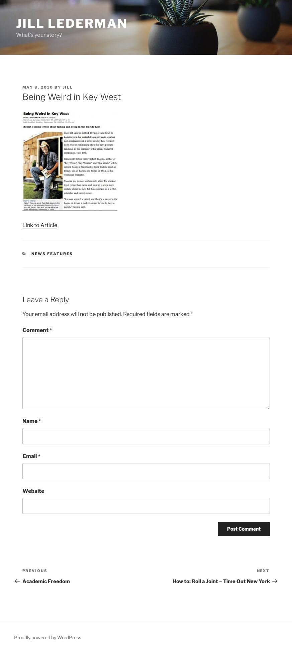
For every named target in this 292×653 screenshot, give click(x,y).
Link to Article (39, 225)
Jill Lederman (71, 23)
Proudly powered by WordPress (47, 637)
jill (68, 87)
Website (33, 491)
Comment (37, 330)
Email (31, 456)
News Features (52, 253)
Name (31, 421)
